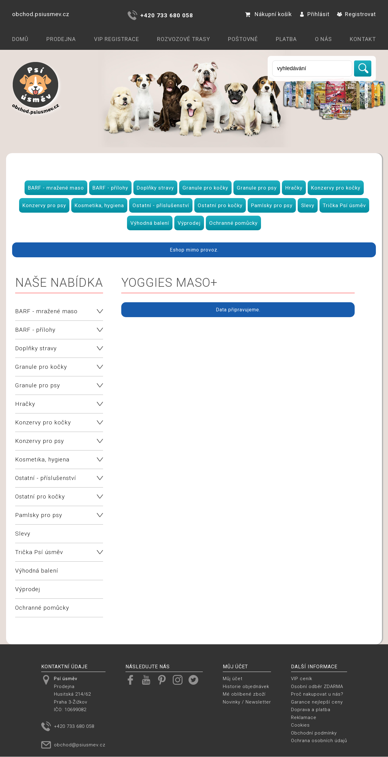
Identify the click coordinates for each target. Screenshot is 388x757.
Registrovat (356, 14)
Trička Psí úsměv (344, 205)
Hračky (294, 188)
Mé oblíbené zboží (244, 694)
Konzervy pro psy (44, 205)
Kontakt (363, 39)
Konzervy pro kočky (335, 188)
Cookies (300, 725)
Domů (20, 39)
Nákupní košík (268, 14)
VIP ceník (301, 678)
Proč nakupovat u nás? (317, 694)
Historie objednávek (246, 686)
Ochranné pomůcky (233, 223)
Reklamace (303, 717)
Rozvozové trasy (183, 39)
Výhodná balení (149, 223)
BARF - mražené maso (56, 188)
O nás (323, 39)
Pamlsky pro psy (272, 205)
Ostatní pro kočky (220, 205)
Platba (286, 39)
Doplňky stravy (155, 188)
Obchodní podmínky (314, 733)
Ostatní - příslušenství (160, 205)
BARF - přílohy (110, 188)
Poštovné (243, 39)
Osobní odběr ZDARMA (317, 686)
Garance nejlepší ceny (317, 702)
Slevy (307, 205)
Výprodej (189, 223)
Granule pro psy (257, 188)
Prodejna (61, 39)
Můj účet (232, 678)
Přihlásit (314, 14)
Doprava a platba (310, 709)
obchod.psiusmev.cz (40, 14)
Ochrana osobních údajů (319, 740)
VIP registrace (116, 39)
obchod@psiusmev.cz (79, 745)
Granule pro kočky (205, 188)
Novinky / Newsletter (247, 702)
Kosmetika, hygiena (99, 205)
